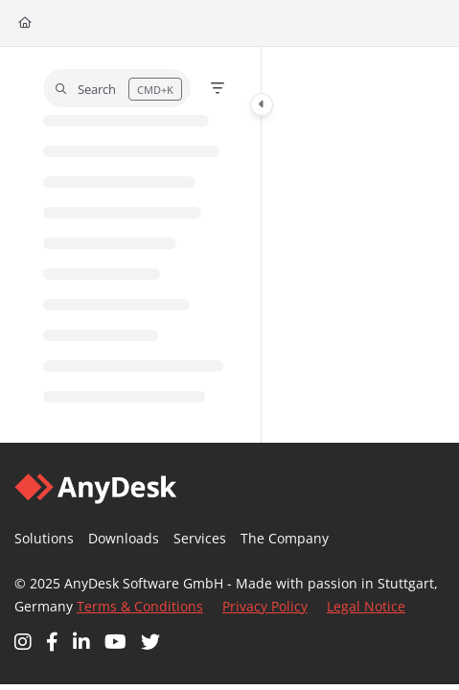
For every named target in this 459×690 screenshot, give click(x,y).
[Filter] (217, 88)
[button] (117, 88)
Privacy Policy (265, 606)
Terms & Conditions (140, 606)
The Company (285, 538)
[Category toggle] (261, 104)
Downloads (123, 538)
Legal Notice (366, 606)
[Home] (25, 23)
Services (199, 538)
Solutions (44, 538)
